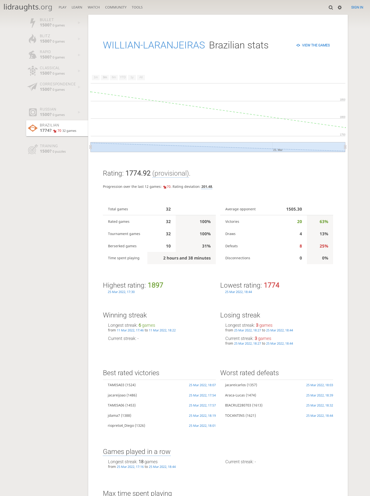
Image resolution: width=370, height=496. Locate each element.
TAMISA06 (116, 405)
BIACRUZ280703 (238, 405)
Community (116, 7)
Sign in (357, 7)
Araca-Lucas (235, 395)
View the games (316, 45)
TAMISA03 (116, 385)
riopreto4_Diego (121, 425)
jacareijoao (117, 395)
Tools (137, 7)
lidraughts (27, 7)
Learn (77, 7)
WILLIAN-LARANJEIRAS (154, 45)
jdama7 (114, 415)
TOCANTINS (235, 415)
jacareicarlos (235, 385)
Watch (94, 7)
